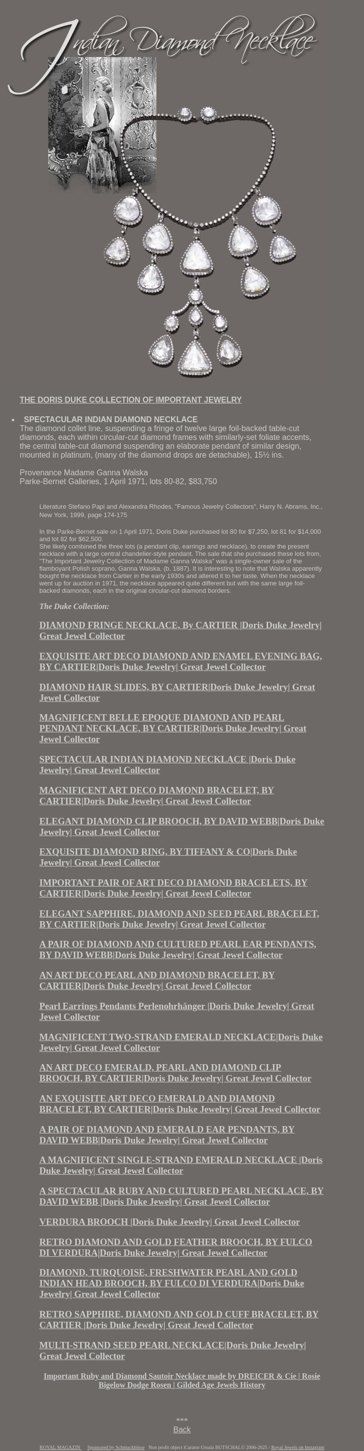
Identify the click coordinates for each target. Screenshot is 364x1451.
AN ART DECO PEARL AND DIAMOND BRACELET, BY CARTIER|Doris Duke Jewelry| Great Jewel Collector (157, 980)
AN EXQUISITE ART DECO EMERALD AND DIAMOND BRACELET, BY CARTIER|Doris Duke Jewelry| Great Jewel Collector (179, 1103)
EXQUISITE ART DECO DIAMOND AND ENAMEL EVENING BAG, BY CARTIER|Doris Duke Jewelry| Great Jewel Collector (180, 661)
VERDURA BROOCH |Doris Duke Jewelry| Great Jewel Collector (169, 1222)
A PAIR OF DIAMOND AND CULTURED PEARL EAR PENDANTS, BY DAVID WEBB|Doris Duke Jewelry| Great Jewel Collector (177, 949)
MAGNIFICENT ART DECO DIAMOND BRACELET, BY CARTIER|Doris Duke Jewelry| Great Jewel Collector (156, 795)
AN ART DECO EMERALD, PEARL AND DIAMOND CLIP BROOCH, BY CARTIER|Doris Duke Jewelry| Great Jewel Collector (175, 1072)
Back (182, 1429)
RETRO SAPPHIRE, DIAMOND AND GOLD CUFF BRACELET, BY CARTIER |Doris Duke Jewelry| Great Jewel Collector (179, 1319)
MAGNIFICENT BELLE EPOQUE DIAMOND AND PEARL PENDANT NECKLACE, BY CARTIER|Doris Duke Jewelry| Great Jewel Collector (172, 728)
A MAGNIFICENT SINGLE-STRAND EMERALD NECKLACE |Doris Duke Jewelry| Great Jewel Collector (181, 1165)
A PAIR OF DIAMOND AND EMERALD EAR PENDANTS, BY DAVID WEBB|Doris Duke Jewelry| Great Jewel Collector (167, 1134)
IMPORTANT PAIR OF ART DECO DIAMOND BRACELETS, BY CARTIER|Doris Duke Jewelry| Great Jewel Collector (173, 888)
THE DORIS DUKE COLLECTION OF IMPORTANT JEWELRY (131, 400)
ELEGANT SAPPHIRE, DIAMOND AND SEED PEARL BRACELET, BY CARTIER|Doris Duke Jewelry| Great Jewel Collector (179, 918)
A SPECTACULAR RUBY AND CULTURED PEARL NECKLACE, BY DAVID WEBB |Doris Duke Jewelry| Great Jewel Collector (181, 1196)
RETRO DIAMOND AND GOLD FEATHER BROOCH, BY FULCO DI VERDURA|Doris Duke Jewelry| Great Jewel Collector (175, 1247)
